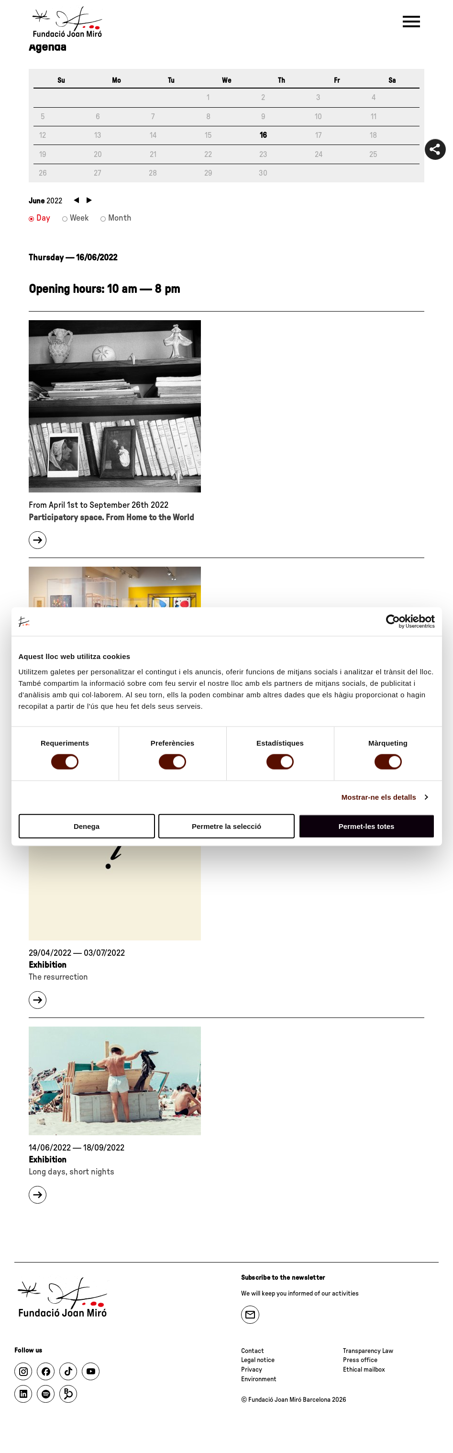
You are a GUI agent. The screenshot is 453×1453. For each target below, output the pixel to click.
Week (79, 218)
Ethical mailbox (364, 1369)
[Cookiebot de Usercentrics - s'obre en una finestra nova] (393, 622)
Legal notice (258, 1360)
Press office (360, 1360)
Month (120, 218)
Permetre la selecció (226, 826)
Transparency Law (368, 1351)
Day (43, 218)
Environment (258, 1379)
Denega (86, 826)
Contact (252, 1351)
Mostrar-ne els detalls (379, 797)
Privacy (251, 1369)
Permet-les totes (367, 826)
